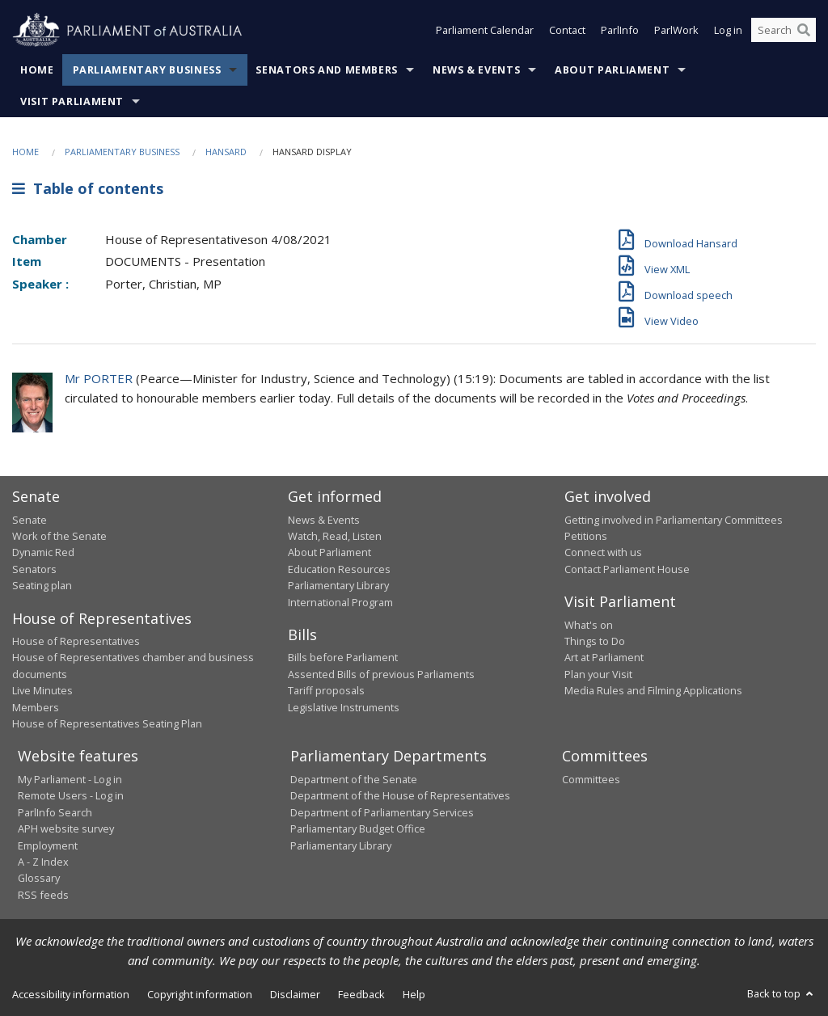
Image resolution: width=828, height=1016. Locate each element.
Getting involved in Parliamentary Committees (673, 519)
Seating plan (42, 585)
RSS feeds (43, 894)
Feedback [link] (361, 994)
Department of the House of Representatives (400, 795)
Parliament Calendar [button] (485, 30)
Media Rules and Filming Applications (653, 690)
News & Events (476, 70)
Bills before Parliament (343, 657)
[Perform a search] (804, 31)
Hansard (226, 151)
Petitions (585, 536)
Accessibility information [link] (70, 994)
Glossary (39, 878)
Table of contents (87, 188)
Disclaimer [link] (295, 994)
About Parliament (612, 70)
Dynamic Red (43, 552)
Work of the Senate (59, 536)
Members (35, 707)
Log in (728, 30)
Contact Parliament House (627, 569)
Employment (48, 845)
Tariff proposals (326, 690)
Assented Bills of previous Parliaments (381, 674)
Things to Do (594, 641)
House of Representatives (76, 641)
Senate (29, 519)
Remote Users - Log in (71, 795)
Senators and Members (327, 70)
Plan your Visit (598, 674)
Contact (567, 30)
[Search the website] (783, 31)
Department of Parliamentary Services (382, 812)
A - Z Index (43, 861)
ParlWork (676, 30)
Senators (34, 569)
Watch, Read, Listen (335, 536)
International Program (340, 602)
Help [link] (414, 994)
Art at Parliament (604, 657)
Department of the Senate (353, 779)
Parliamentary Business (147, 70)
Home (37, 70)
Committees (591, 779)
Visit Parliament (72, 101)
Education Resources (339, 569)
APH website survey (66, 828)
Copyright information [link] (199, 994)
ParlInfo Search (55, 812)
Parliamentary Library (338, 585)
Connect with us (603, 552)
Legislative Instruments (343, 707)
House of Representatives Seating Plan (107, 723)
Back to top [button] (781, 993)
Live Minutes (42, 690)
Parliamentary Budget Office (357, 828)
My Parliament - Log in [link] (70, 779)
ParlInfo (620, 30)
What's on (588, 625)
